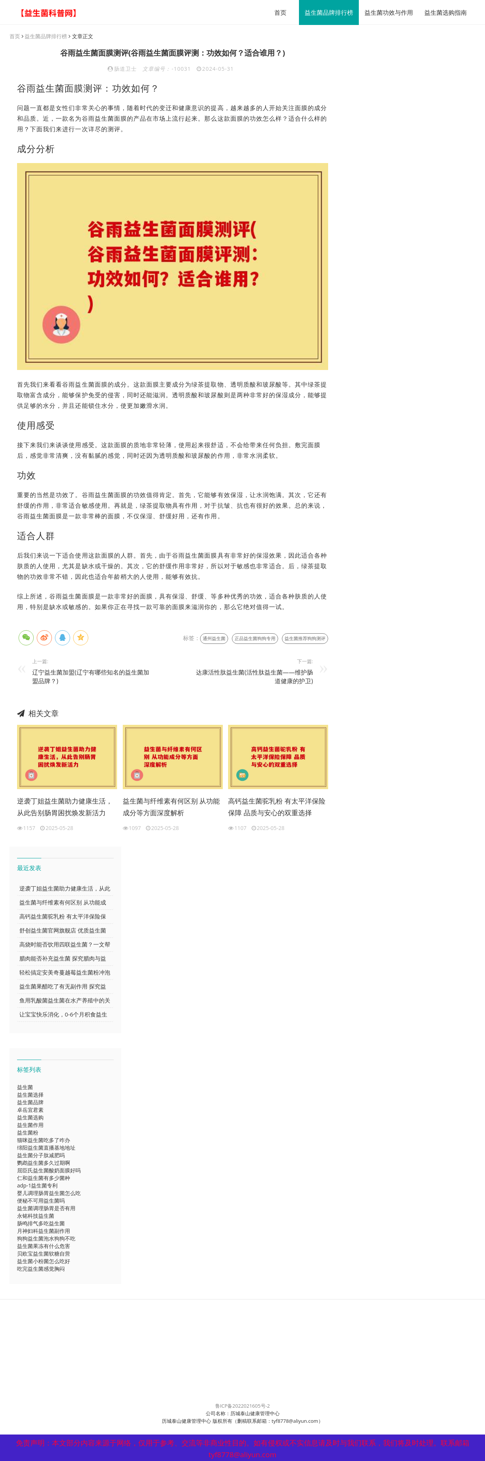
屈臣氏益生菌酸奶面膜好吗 (49, 1170)
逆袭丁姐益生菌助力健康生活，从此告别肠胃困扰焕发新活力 (65, 807)
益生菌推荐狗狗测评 (305, 639)
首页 (278, 12)
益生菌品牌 (30, 1102)
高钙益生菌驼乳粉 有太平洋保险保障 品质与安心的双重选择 (276, 807)
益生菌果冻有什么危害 (43, 1246)
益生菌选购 (30, 1117)
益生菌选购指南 (443, 12)
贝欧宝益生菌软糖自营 (43, 1253)
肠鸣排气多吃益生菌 (41, 1223)
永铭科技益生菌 (35, 1216)
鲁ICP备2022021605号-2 (242, 1406)
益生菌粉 (27, 1132)
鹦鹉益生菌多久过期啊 (43, 1163)
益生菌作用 (30, 1125)
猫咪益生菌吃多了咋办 (43, 1140)
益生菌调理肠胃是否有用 (46, 1208)
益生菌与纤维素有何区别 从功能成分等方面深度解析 (171, 807)
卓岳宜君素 (30, 1110)
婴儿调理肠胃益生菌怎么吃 (49, 1193)
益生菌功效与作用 (386, 12)
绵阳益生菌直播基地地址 (46, 1148)
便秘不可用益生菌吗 (41, 1201)
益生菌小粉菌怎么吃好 (43, 1261)
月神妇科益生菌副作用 (43, 1231)
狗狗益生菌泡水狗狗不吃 (46, 1238)
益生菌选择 (30, 1095)
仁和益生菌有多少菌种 (43, 1178)
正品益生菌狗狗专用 (255, 639)
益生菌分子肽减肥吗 (41, 1155)
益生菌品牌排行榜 (326, 12)
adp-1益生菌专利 (37, 1185)
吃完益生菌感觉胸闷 (41, 1269)
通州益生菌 (214, 639)
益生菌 (25, 1087)
